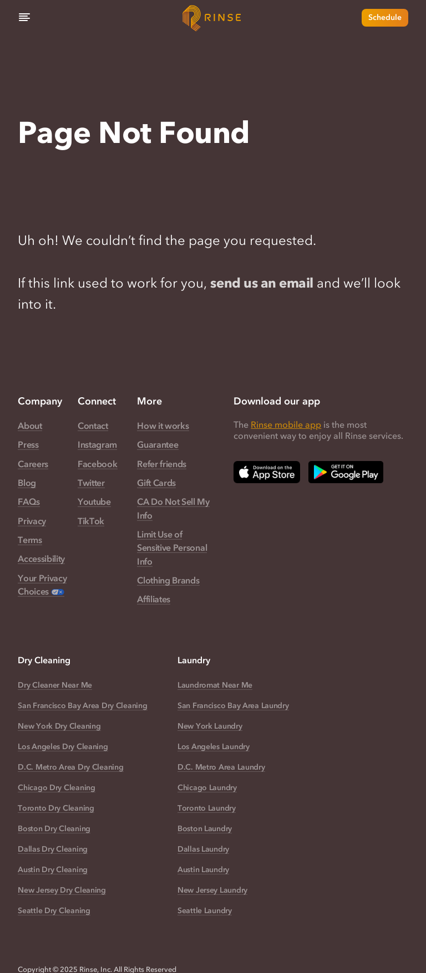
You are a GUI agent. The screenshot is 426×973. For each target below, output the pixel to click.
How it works (163, 425)
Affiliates (153, 599)
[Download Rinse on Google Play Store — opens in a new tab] (345, 472)
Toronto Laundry (207, 808)
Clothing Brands (168, 580)
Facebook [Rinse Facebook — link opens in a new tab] (97, 463)
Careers (33, 463)
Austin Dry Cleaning (53, 869)
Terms (30, 539)
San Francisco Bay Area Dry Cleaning (82, 705)
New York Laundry (210, 726)
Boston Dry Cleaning (54, 828)
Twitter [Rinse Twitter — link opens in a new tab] (91, 482)
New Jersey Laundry (212, 890)
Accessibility (41, 558)
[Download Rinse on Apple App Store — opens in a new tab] (267, 472)
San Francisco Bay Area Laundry (233, 705)
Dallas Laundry (203, 849)
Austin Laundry (203, 869)
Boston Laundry (205, 828)
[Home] (213, 18)
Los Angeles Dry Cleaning (63, 746)
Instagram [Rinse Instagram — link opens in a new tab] (97, 444)
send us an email (261, 283)
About (30, 425)
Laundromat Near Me (215, 685)
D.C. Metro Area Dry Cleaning (70, 767)
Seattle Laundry (205, 910)
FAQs (29, 501)
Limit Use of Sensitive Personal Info (172, 548)
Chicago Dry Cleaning (56, 787)
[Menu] (24, 18)
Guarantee (157, 444)
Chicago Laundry (207, 787)
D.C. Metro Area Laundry (221, 767)
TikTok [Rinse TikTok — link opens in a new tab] (91, 520)
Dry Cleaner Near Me (55, 685)
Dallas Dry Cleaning (53, 849)
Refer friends (161, 463)
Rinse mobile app (286, 424)
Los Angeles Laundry (214, 746)
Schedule (385, 17)
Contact (93, 425)
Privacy (32, 520)
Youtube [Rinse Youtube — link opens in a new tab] (94, 501)
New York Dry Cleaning (59, 726)
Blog (27, 482)
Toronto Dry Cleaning (56, 808)
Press (28, 444)
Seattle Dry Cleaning (54, 910)
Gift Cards (156, 482)
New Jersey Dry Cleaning (62, 890)
